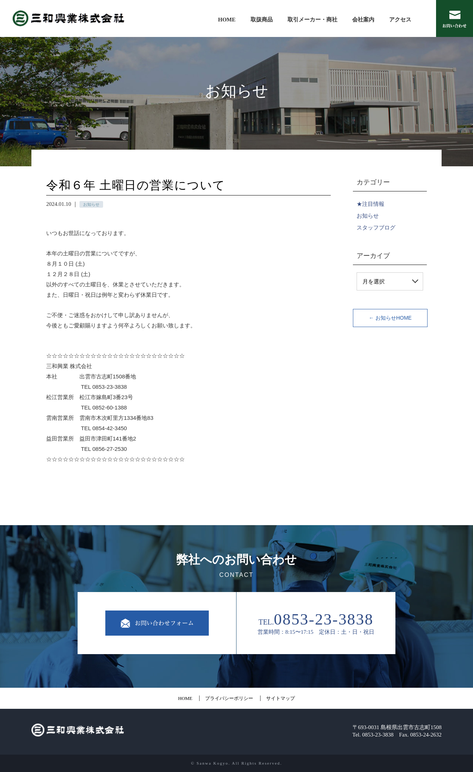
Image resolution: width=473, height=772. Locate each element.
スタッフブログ (376, 227)
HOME (227, 20)
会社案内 (363, 20)
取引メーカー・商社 (312, 20)
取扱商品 (262, 20)
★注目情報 (370, 204)
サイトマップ (280, 698)
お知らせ (368, 215)
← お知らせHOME (390, 318)
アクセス (400, 20)
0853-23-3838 (323, 619)
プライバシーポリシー (229, 698)
